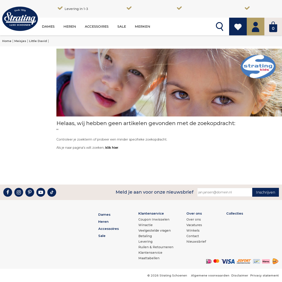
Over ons (194, 213)
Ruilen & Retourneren (155, 247)
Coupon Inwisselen (153, 219)
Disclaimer (239, 275)
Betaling (145, 236)
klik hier (111, 148)
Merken (142, 26)
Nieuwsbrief (196, 242)
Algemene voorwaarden (210, 275)
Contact (192, 236)
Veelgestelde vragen (154, 230)
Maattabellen (149, 258)
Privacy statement (264, 275)
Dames (48, 26)
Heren (69, 26)
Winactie (145, 225)
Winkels (193, 230)
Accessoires (97, 26)
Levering (145, 242)
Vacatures (194, 225)
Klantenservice (151, 213)
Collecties (234, 213)
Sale (121, 26)
